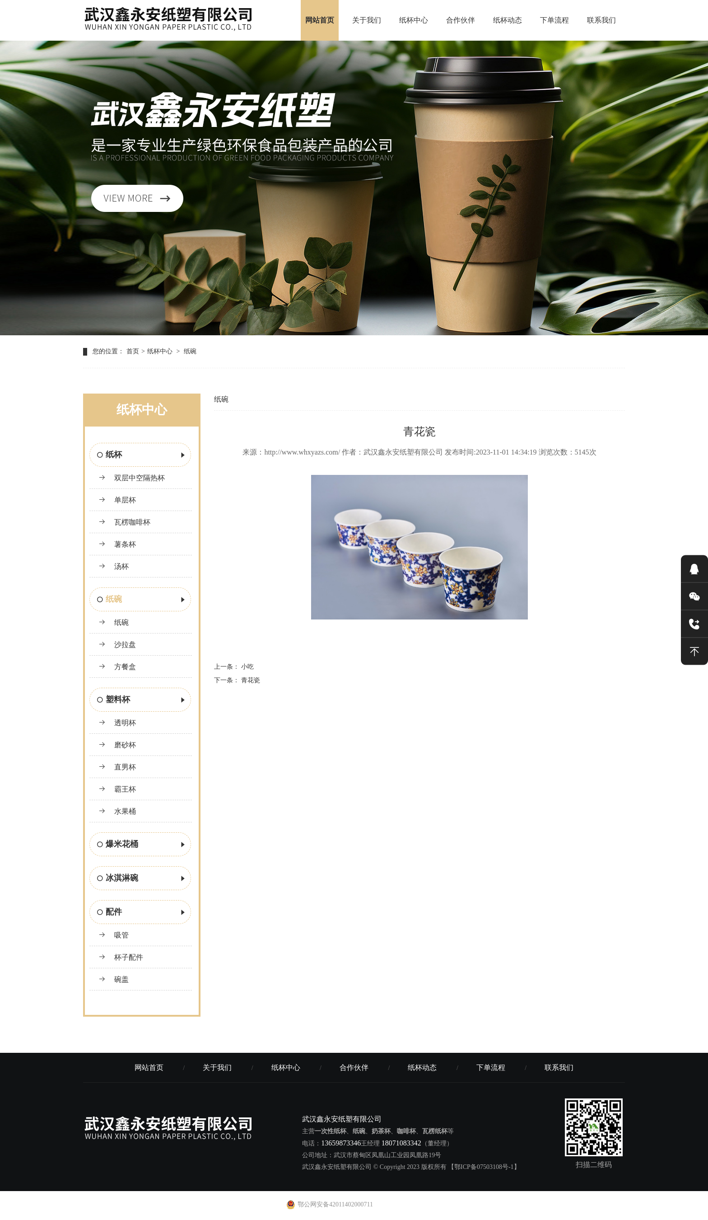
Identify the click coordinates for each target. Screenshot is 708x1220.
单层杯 (117, 500)
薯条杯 (117, 544)
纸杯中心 (413, 20)
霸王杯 (117, 789)
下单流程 (554, 20)
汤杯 (113, 566)
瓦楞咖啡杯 (124, 522)
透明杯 (117, 723)
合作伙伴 (460, 20)
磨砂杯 (117, 745)
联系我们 (601, 20)
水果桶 (117, 811)
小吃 (247, 666)
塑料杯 (142, 700)
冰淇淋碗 (142, 879)
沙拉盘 (117, 644)
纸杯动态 (507, 20)
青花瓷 (250, 680)
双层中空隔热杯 (131, 478)
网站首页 (319, 20)
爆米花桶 (142, 845)
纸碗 (190, 351)
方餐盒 (117, 667)
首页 (132, 351)
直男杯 (117, 767)
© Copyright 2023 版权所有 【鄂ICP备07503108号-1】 (446, 1167)
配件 (142, 912)
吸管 (113, 935)
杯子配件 (120, 957)
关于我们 (366, 20)
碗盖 (113, 979)
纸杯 (142, 455)
